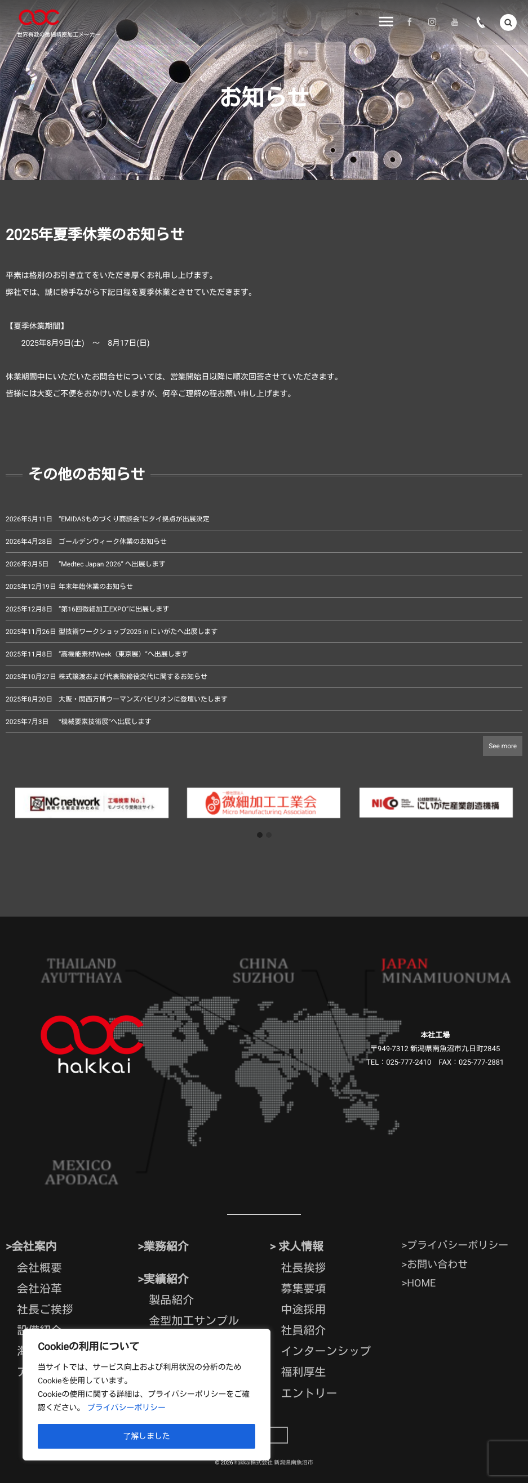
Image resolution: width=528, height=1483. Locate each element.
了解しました (146, 1436)
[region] (146, 1394)
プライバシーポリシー (126, 1408)
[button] (259, 835)
